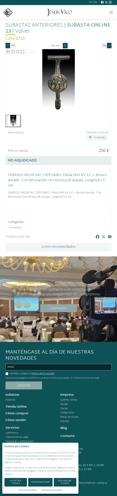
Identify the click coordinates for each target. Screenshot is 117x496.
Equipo (64, 404)
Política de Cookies (28, 490)
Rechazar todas (65, 482)
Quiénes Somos (68, 400)
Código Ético (67, 413)
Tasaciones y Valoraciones (19, 441)
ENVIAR (23, 385)
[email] (58, 367)
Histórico (10, 400)
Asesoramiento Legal (16, 437)
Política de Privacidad (42, 374)
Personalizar (40, 482)
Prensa (64, 409)
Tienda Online (16, 407)
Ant (13, 45)
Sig (104, 45)
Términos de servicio (82, 378)
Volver (22, 31)
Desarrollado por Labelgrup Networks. (80, 485)
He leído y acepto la (32, 374)
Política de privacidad (60, 378)
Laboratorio (11, 433)
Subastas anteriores (34, 25)
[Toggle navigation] (111, 12)
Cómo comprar (17, 413)
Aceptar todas (15, 482)
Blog (63, 428)
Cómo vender (15, 420)
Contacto (58, 308)
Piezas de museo (69, 417)
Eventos (64, 421)
